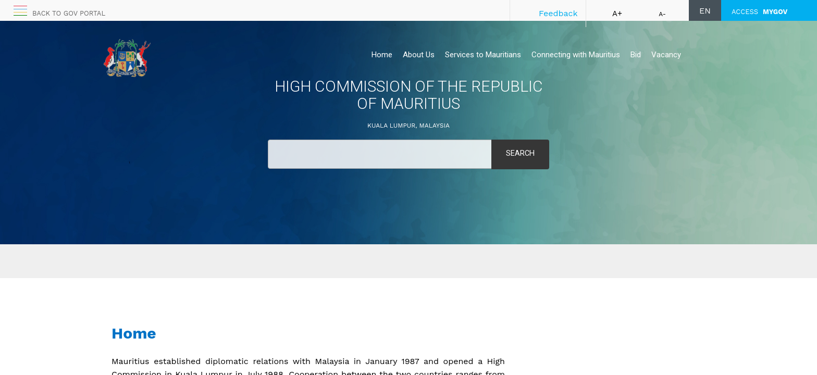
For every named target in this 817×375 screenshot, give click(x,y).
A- (662, 14)
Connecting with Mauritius (575, 54)
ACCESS (759, 12)
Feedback (558, 13)
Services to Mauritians (483, 54)
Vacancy (666, 54)
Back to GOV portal (68, 13)
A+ (617, 13)
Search (520, 153)
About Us (419, 54)
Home (382, 54)
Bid (635, 54)
